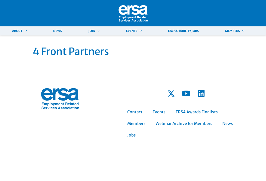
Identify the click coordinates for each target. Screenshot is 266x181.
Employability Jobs (183, 31)
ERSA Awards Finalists (197, 111)
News (57, 31)
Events (134, 30)
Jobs (131, 135)
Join (93, 30)
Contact (135, 111)
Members (234, 30)
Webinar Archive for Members (184, 123)
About (19, 30)
